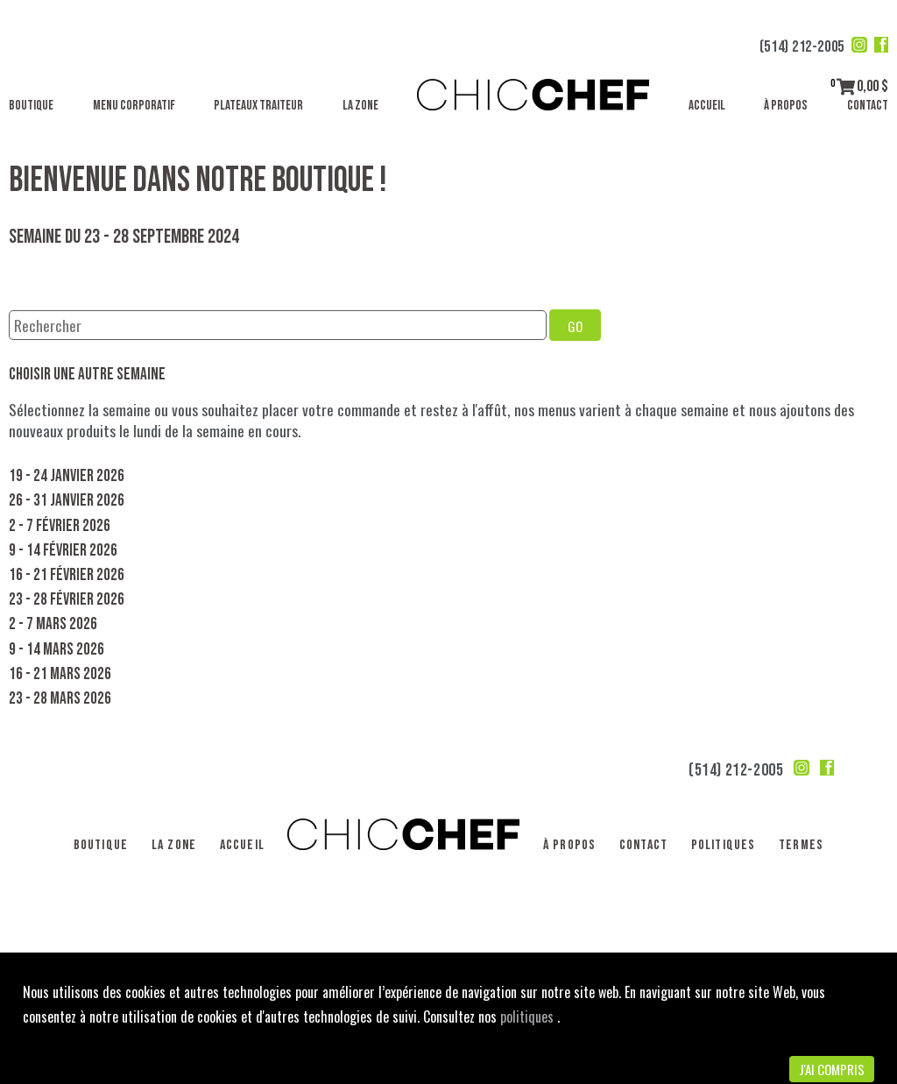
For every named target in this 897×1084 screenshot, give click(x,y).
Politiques (723, 845)
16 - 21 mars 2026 (60, 674)
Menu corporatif (134, 105)
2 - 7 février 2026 (59, 526)
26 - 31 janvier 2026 (66, 501)
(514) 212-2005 (801, 47)
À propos (786, 105)
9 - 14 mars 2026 (56, 650)
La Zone (360, 105)
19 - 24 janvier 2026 (66, 476)
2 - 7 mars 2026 (53, 624)
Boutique (31, 105)
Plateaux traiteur (258, 105)
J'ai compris (832, 1069)
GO (575, 326)
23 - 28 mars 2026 (60, 699)
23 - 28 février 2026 (66, 600)
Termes (801, 845)
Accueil (707, 105)
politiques (528, 1016)
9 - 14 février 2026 (63, 551)
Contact (867, 105)
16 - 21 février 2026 (66, 575)
